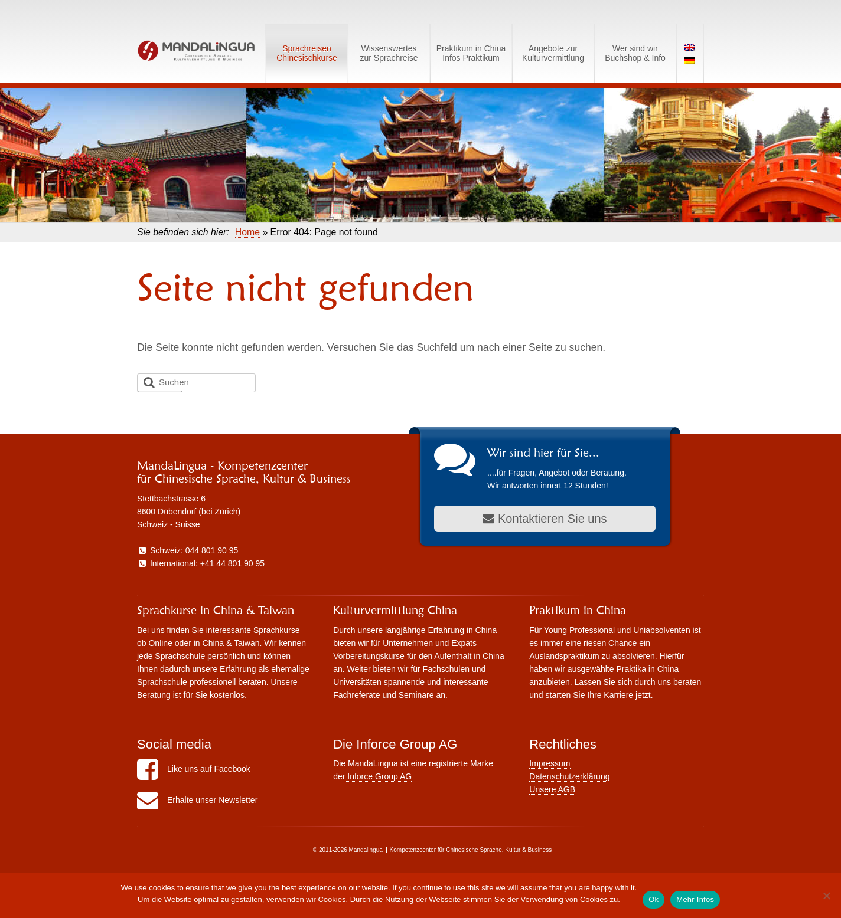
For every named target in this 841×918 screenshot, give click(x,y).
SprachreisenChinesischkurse (306, 53)
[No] (826, 895)
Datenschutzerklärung (569, 776)
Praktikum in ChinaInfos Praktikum (471, 53)
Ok (653, 899)
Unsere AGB (552, 789)
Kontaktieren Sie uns (545, 518)
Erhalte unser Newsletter (197, 800)
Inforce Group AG (378, 776)
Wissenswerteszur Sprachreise (389, 53)
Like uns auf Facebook (193, 768)
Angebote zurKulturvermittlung (553, 53)
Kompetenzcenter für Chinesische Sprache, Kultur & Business (471, 850)
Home (247, 232)
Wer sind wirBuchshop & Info (635, 53)
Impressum (549, 763)
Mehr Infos (695, 899)
